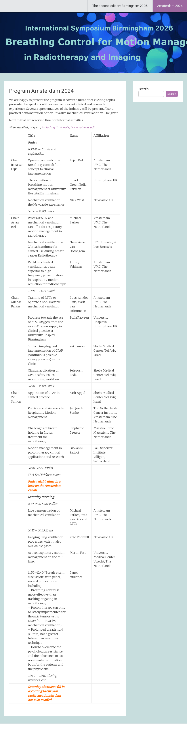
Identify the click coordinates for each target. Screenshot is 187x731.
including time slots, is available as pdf (68, 127)
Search (143, 89)
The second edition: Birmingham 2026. (120, 6)
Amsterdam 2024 (169, 6)
